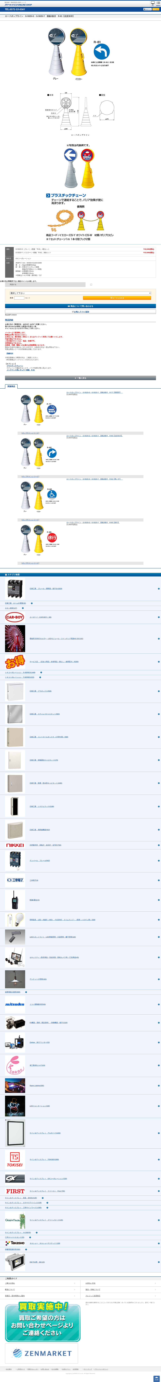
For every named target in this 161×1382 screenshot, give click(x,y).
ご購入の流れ (10, 1283)
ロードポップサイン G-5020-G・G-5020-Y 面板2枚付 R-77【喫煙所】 (94, 392)
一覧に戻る (81, 378)
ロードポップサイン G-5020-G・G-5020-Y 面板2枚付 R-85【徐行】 (92, 522)
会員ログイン (66, 1369)
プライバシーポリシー (101, 1369)
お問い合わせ (45, 1369)
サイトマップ (88, 1369)
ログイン (148, 9)
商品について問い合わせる (82, 306)
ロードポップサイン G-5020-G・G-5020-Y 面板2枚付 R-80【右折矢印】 (94, 436)
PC (153, 5)
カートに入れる (118, 298)
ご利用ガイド (21, 1369)
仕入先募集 (55, 1369)
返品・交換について (93, 1289)
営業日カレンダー (32, 1369)
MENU (158, 5)
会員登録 (75, 1369)
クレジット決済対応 (93, 1296)
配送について (10, 1289)
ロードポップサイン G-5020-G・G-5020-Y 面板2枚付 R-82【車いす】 (94, 479)
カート (157, 9)
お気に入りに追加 (81, 312)
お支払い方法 (90, 1283)
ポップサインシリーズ (30, 433)
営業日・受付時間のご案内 (15, 1296)
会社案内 (9, 1369)
